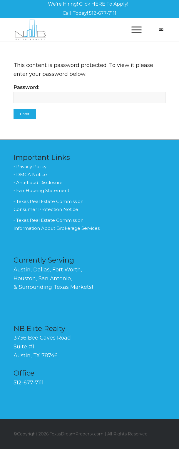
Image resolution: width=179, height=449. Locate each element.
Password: (90, 93)
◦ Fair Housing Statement (41, 190)
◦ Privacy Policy (30, 166)
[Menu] (134, 30)
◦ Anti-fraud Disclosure (38, 182)
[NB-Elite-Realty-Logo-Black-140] (74, 30)
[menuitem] (88, 4)
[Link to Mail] (161, 30)
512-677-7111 (102, 13)
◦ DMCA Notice (30, 174)
